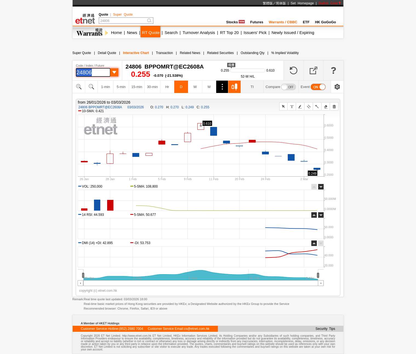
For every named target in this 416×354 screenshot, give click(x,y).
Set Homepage (302, 3)
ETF (306, 22)
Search (171, 32)
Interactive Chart (136, 53)
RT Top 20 (229, 32)
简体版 (281, 3)
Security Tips (325, 329)
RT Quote (150, 32)
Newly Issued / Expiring (293, 32)
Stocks (235, 22)
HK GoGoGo (325, 22)
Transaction (164, 53)
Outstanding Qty (252, 53)
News (132, 32)
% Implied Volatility (285, 53)
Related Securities (220, 53)
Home (116, 32)
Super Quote (123, 14)
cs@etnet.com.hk (196, 329)
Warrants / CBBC (283, 22)
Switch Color (330, 3)
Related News (190, 53)
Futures (256, 22)
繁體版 (268, 3)
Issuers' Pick (255, 32)
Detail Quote (107, 53)
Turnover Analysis (199, 32)
